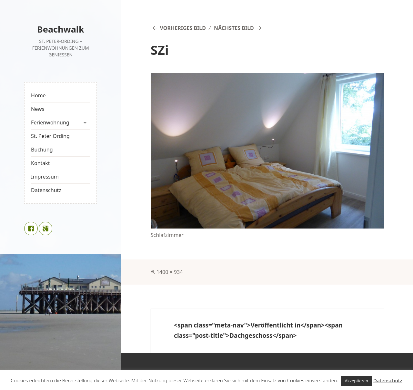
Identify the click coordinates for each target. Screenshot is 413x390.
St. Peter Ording (50, 136)
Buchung (42, 149)
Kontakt (40, 163)
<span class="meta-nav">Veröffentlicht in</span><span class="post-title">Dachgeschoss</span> (258, 330)
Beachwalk (60, 29)
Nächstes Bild (234, 28)
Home (38, 95)
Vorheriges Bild (183, 28)
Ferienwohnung (50, 122)
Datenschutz (46, 190)
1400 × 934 (169, 272)
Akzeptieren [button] (356, 381)
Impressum (45, 176)
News (37, 108)
